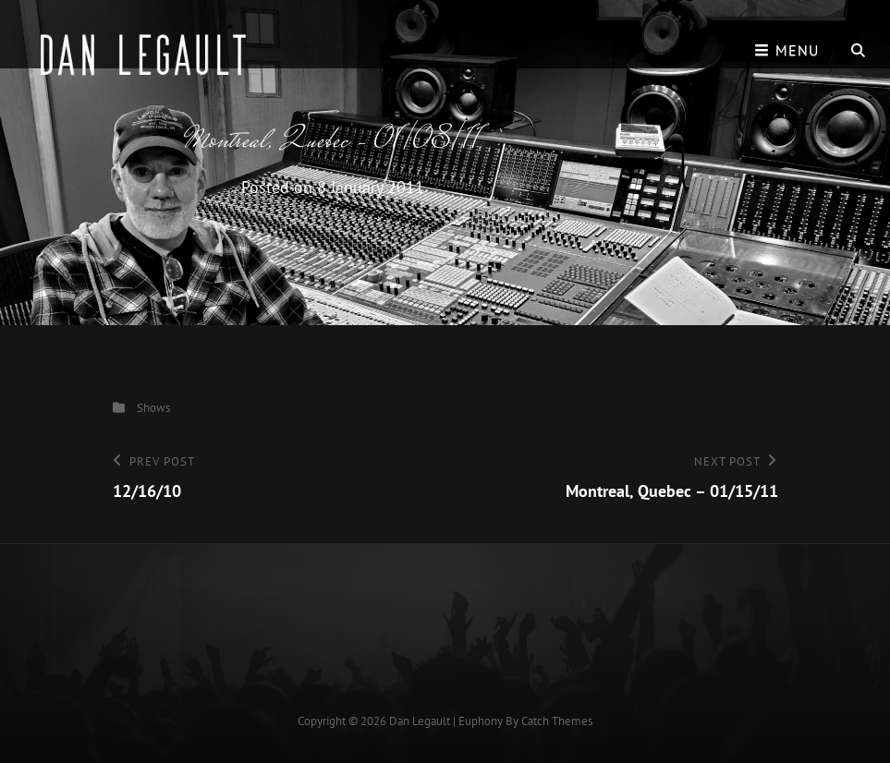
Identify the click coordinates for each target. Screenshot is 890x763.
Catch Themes (556, 721)
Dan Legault (419, 721)
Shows (153, 408)
